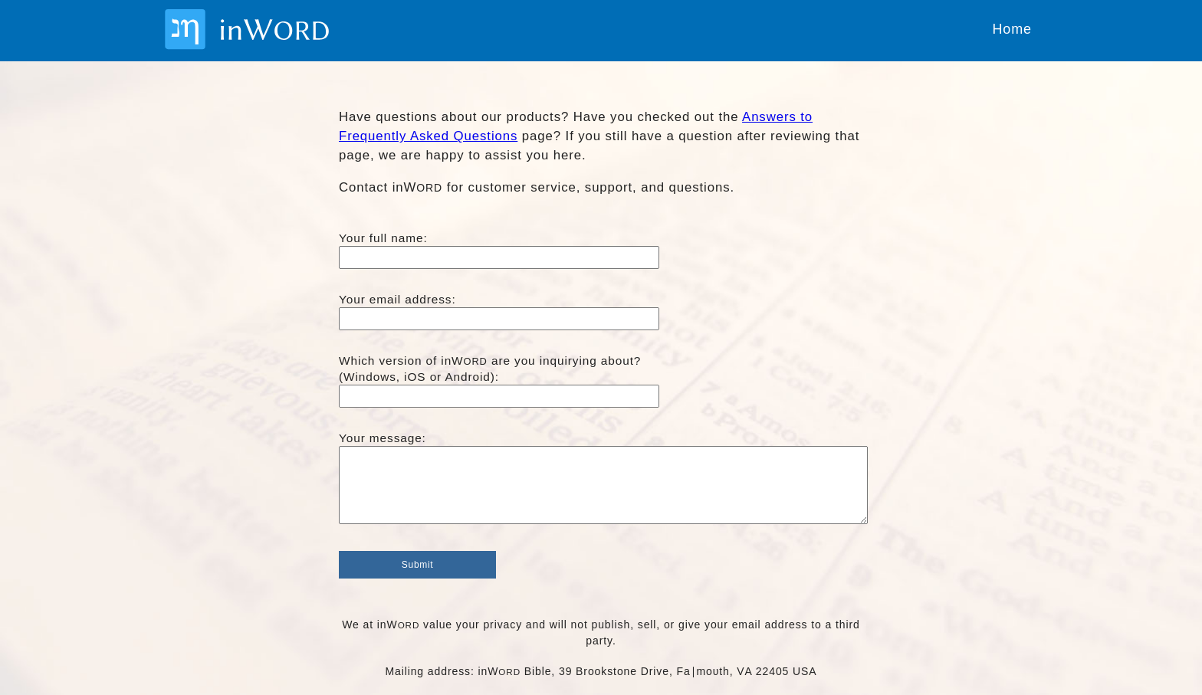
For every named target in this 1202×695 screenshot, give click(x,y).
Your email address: (397, 299)
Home (1012, 29)
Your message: (382, 437)
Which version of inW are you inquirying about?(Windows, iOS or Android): (490, 368)
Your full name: (383, 237)
